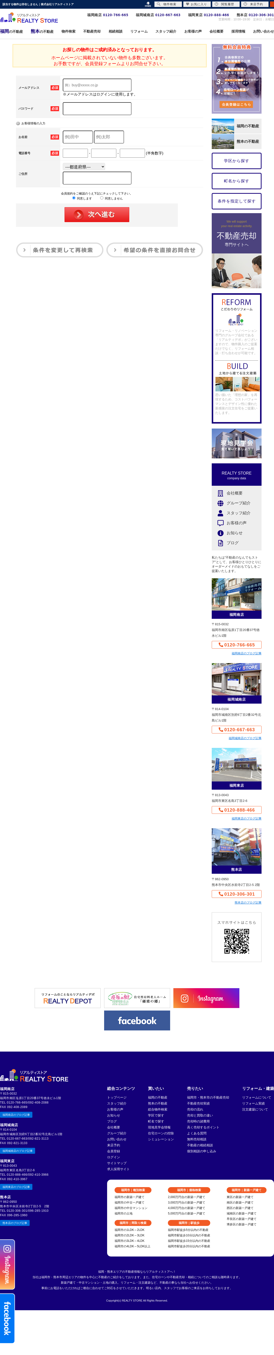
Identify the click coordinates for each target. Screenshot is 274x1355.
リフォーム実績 (253, 1103)
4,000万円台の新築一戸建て (186, 1208)
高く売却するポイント (203, 1127)
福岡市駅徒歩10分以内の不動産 (189, 1235)
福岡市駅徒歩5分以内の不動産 (188, 1230)
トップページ (117, 1097)
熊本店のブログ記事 (248, 902)
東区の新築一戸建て (240, 1197)
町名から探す (236, 181)
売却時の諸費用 (198, 1121)
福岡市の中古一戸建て (129, 1202)
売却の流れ (195, 1109)
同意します (82, 198)
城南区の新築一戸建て (242, 1213)
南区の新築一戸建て (240, 1202)
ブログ (225, 543)
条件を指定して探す (237, 201)
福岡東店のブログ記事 (247, 818)
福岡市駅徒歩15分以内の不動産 (189, 1241)
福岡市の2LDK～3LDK (129, 1235)
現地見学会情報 (159, 1127)
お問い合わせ (117, 1139)
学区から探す (236, 161)
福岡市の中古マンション (131, 1208)
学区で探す (156, 1115)
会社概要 (227, 493)
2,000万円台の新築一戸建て (186, 1197)
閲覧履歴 (224, 4)
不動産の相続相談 (200, 1145)
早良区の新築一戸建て (242, 1219)
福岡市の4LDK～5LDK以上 (132, 1246)
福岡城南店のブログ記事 (245, 738)
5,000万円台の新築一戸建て (186, 1213)
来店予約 (113, 1145)
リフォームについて (256, 1097)
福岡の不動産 (157, 1097)
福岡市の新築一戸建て (129, 1197)
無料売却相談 (196, 1139)
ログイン (113, 1157)
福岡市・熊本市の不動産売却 (208, 1097)
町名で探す (156, 1121)
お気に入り (196, 4)
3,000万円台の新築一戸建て (186, 1202)
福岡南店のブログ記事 (247, 653)
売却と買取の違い (200, 1115)
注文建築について (255, 1109)
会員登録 (113, 1151)
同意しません (111, 198)
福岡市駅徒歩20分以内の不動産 (189, 1246)
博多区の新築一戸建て (242, 1224)
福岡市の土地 (124, 1213)
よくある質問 (196, 1133)
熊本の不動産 (157, 1103)
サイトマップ (117, 1163)
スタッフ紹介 (231, 513)
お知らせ (227, 533)
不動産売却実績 (198, 1103)
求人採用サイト (118, 1169)
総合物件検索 (157, 1109)
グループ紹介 (231, 503)
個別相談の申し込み (201, 1151)
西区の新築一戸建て (240, 1208)
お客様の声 (229, 523)
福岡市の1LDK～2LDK (129, 1230)
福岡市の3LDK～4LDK (129, 1241)
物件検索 (166, 4)
